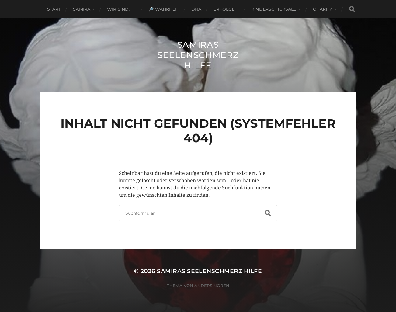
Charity (322, 9)
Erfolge (224, 9)
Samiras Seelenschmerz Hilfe (197, 55)
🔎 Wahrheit (163, 9)
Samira (81, 9)
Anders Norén (211, 285)
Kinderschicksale (273, 9)
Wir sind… (119, 9)
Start (54, 9)
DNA (196, 9)
